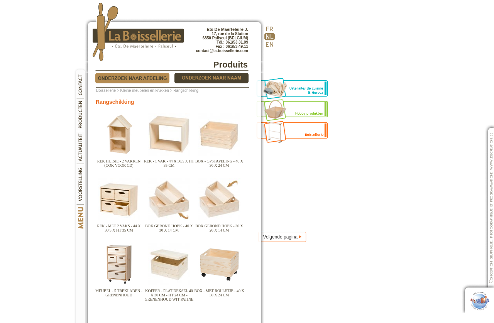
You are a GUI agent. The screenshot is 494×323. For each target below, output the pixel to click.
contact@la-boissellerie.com (222, 51)
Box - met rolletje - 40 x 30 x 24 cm (219, 291)
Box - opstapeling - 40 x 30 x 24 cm (219, 161)
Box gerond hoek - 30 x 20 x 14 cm (219, 226)
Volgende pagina (282, 237)
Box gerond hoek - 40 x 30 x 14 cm (169, 226)
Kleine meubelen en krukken (144, 90)
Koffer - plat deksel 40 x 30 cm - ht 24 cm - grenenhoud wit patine (169, 293)
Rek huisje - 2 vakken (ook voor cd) (118, 161)
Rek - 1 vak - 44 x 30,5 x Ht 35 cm (169, 161)
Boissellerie (106, 90)
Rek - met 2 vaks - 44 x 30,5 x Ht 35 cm (118, 226)
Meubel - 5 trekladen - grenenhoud (118, 291)
